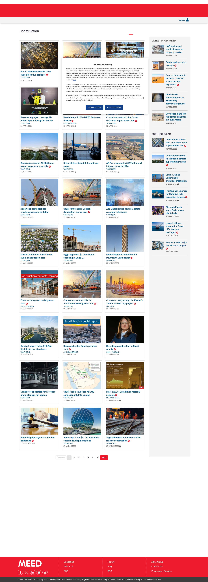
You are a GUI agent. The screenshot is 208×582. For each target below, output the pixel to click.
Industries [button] (51, 20)
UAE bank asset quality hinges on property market (174, 49)
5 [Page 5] (88, 491)
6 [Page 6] (92, 491)
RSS (66, 571)
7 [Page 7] (97, 491)
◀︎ (23, 54)
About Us (68, 566)
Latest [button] (29, 20)
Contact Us (157, 566)
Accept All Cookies (114, 107)
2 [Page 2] (74, 491)
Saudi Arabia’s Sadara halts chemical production (176, 177)
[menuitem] (21, 20)
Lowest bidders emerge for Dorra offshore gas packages (174, 228)
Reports (97, 20)
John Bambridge (70, 386)
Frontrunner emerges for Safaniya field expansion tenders (176, 194)
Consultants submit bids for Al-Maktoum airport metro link (176, 142)
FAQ (110, 566)
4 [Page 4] (83, 491)
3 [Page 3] (78, 491)
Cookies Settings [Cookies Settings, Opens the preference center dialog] (94, 107)
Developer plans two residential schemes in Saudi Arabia (176, 116)
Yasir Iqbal (25, 111)
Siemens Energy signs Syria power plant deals (175, 210)
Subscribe (122, 20)
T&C (110, 571)
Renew (111, 562)
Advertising (157, 562)
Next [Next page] (104, 491)
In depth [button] (39, 20)
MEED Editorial (70, 157)
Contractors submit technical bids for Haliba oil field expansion (175, 80)
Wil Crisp (110, 340)
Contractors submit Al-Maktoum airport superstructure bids (176, 160)
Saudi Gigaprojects (80, 20)
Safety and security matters (175, 64)
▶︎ (143, 54)
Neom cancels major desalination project (176, 245)
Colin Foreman (27, 340)
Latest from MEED (164, 40)
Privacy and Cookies (161, 571)
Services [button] (110, 20)
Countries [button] (64, 20)
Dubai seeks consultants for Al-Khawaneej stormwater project (175, 99)
